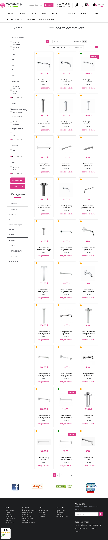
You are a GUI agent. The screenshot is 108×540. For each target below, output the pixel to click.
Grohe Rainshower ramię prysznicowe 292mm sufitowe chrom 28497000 (44, 334)
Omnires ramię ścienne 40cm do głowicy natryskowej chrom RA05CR (66, 460)
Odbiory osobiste (28, 518)
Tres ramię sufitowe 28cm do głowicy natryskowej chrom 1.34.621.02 (44, 125)
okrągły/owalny (17, 112)
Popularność (78, 47)
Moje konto (59, 514)
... (64, 42)
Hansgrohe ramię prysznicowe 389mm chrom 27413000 (66, 334)
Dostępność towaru (29, 510)
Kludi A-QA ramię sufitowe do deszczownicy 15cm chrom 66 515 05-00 (88, 125)
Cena (69, 47)
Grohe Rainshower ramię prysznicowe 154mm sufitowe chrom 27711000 (44, 293)
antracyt (14, 167)
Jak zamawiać (43, 510)
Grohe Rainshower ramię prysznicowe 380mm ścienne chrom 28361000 (66, 293)
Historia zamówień (62, 516)
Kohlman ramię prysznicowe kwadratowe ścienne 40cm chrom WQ (66, 167)
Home (10, 19)
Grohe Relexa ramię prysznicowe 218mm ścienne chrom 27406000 (88, 251)
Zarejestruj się (60, 510)
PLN (13, 65)
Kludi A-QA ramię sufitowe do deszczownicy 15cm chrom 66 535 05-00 (66, 125)
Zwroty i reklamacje (28, 522)
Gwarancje (25, 520)
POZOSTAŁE (96, 14)
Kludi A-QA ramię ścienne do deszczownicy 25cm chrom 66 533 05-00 (66, 83)
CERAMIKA (22, 14)
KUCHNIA (84, 14)
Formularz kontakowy (42, 515)
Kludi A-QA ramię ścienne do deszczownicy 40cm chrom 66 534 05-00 (44, 83)
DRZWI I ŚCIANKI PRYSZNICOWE (17, 225)
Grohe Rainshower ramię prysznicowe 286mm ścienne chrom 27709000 (66, 376)
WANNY (45, 14)
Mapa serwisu (10, 518)
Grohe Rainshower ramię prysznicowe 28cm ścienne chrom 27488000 (44, 418)
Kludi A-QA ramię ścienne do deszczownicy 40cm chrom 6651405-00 (88, 83)
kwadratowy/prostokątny (17, 109)
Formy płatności (27, 516)
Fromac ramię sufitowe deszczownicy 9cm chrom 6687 (88, 418)
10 (12, 133)
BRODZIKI (11, 230)
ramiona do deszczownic (47, 19)
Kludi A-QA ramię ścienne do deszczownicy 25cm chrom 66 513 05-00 (66, 209)
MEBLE (55, 14)
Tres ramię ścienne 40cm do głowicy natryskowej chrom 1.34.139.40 (43, 167)
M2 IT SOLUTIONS (95, 525)
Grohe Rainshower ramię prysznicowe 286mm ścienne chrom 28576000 (44, 376)
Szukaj (48, 5)
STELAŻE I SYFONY (69, 14)
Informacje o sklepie (9, 511)
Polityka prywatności (9, 521)
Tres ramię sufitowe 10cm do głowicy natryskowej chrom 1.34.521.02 (44, 209)
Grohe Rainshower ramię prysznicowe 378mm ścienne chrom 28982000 (66, 251)
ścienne (14, 121)
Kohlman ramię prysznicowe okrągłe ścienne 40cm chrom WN (88, 209)
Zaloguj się (59, 512)
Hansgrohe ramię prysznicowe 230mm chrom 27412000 (88, 376)
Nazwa (52, 47)
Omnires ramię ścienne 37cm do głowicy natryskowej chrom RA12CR (66, 418)
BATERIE (10, 14)
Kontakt (8, 514)
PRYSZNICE (31, 19)
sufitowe (14, 124)
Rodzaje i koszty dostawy (27, 513)
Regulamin (42, 512)
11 (12, 136)
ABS (13, 150)
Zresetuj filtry (18, 186)
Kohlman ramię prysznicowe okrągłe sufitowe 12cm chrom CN (44, 251)
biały (13, 170)
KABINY (11, 220)
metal (13, 153)
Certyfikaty (9, 516)
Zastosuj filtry (18, 180)
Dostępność (61, 47)
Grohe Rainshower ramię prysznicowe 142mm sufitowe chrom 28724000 (88, 334)
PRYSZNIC (34, 14)
